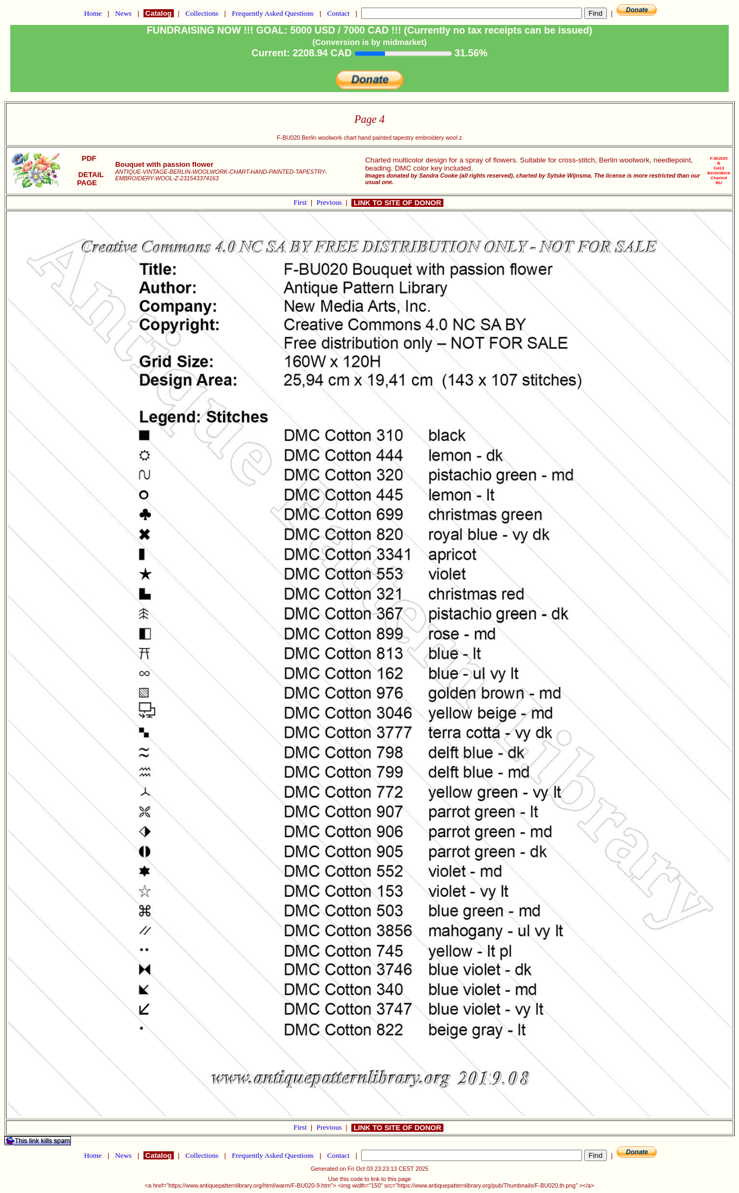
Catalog (158, 13)
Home (92, 13)
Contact (338, 13)
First (301, 202)
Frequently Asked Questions (273, 13)
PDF (89, 158)
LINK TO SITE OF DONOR (397, 203)
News (123, 13)
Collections (202, 13)
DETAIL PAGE (89, 179)
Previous (330, 202)
